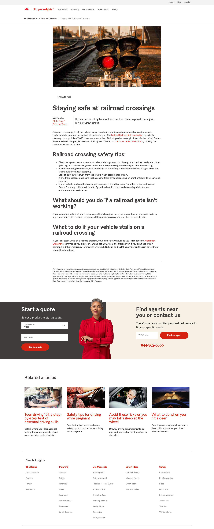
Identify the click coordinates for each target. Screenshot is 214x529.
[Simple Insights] (44, 11)
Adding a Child (99, 489)
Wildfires (163, 506)
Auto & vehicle (32, 473)
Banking (29, 478)
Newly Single (98, 506)
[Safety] (115, 10)
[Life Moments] (88, 10)
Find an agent (174, 335)
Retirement (64, 506)
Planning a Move (100, 501)
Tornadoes (164, 501)
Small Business (65, 512)
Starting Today (132, 489)
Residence (30, 489)
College (62, 473)
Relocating (97, 512)
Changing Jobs (99, 495)
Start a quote (35, 347)
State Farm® (60, 122)
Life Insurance (65, 501)
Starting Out (98, 473)
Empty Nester (99, 518)
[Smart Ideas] (103, 10)
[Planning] (75, 10)
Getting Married (100, 478)
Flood (161, 484)
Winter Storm (165, 512)
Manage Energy (133, 478)
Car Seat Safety (133, 473)
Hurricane (163, 489)
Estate (62, 478)
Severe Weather (166, 495)
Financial (63, 484)
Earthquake (164, 473)
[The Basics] (63, 10)
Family (29, 484)
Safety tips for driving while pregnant (84, 416)
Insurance (63, 495)
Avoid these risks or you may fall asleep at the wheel (128, 418)
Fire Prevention (166, 478)
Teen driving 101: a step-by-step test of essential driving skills (43, 418)
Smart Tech (131, 484)
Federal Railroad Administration (127, 135)
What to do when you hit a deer (169, 416)
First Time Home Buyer (103, 484)
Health (62, 489)
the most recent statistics (128, 141)
